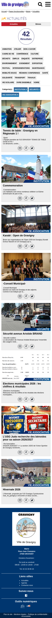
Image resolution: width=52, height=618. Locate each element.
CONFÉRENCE (22, 54)
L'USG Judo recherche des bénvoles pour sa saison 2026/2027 (24, 438)
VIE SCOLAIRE (8, 82)
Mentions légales (20, 614)
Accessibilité (26, 616)
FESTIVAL (6, 68)
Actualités (14, 24)
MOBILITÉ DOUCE (9, 73)
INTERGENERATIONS (21, 68)
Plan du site (8, 614)
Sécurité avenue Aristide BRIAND (22, 333)
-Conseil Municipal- (14, 283)
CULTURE (34, 54)
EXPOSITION (37, 63)
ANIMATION (7, 49)
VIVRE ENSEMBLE (24, 82)
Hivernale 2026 (11, 489)
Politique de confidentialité (37, 614)
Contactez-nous (27, 585)
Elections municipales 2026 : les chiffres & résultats (22, 385)
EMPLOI (16, 59)
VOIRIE (36, 82)
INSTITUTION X (21, 89)
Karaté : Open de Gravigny (18, 235)
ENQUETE (25, 59)
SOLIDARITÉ (7, 78)
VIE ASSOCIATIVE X (10, 95)
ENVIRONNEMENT (9, 63)
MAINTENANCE (38, 68)
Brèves (38, 24)
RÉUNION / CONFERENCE (29, 73)
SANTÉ (45, 73)
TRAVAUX (31, 78)
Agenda (24, 583)
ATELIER (17, 49)
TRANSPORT (20, 78)
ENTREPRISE (37, 59)
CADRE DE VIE (8, 54)
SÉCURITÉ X (35, 89)
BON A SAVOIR (29, 49)
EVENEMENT (24, 63)
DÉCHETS (6, 59)
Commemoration (13, 185)
